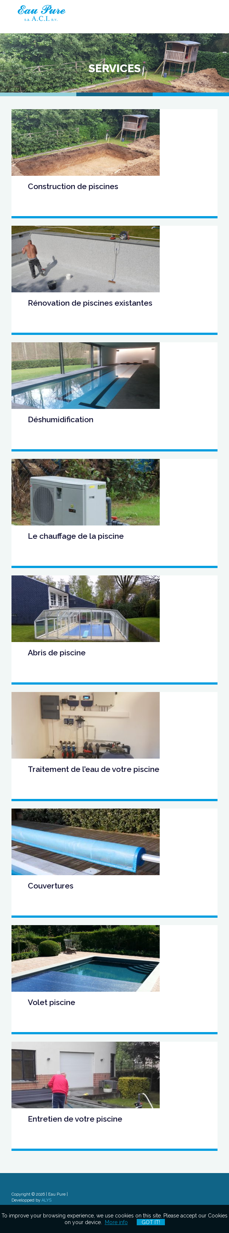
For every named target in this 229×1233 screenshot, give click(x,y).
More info (116, 1222)
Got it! (151, 1222)
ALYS (47, 1200)
